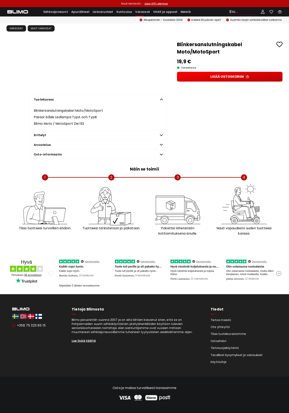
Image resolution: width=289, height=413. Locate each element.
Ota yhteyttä (220, 327)
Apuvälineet (80, 12)
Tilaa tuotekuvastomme (228, 334)
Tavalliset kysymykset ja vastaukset (237, 355)
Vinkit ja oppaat (165, 12)
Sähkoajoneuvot (55, 12)
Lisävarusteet (103, 12)
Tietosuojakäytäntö (225, 348)
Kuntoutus (124, 12)
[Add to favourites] (279, 44)
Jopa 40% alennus (156, 3)
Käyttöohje (218, 362)
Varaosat (142, 12)
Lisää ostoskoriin (229, 76)
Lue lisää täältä (84, 341)
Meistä (186, 12)
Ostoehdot (218, 341)
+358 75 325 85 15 (31, 325)
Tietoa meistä (221, 320)
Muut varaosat (41, 28)
